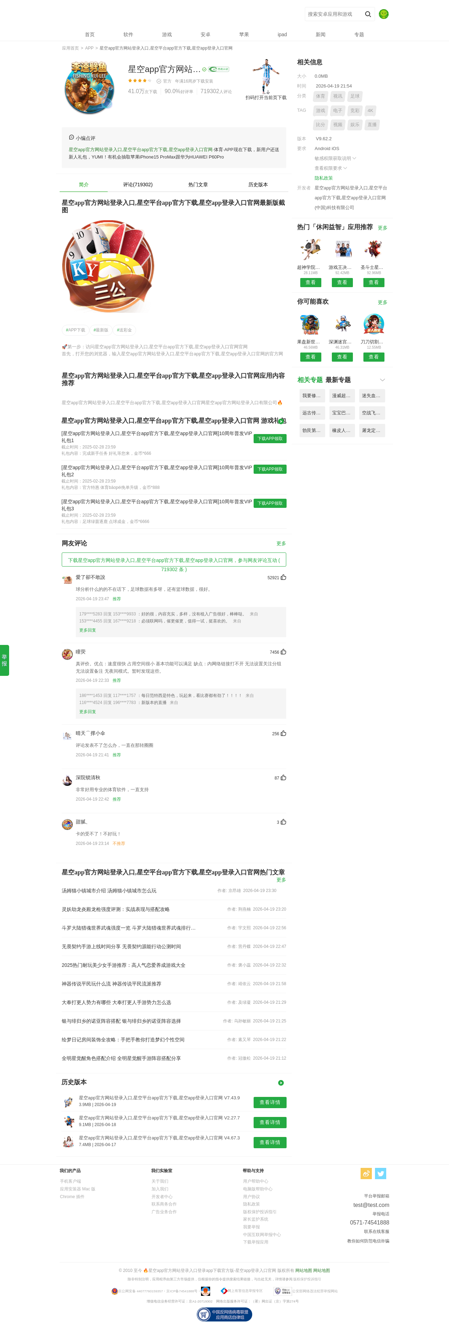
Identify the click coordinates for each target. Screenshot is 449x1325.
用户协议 (251, 1196)
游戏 (320, 110)
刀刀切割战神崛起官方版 (374, 341)
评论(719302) (138, 184)
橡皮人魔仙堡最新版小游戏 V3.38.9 (343, 430)
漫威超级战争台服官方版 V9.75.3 (343, 395)
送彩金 (124, 330)
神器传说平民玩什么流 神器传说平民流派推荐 (111, 984)
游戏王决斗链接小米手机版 (342, 267)
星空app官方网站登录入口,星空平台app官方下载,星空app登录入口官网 (165, 14)
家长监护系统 (255, 1219)
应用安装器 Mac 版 (77, 1189)
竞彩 (355, 110)
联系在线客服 (376, 1231)
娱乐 (355, 124)
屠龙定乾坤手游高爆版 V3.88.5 (373, 430)
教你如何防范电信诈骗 (368, 1241)
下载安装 (204, 81)
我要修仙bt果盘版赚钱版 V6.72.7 (313, 395)
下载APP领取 (270, 438)
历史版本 (258, 184)
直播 (372, 124)
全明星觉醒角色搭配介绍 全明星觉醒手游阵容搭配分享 (121, 1058)
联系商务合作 (164, 1204)
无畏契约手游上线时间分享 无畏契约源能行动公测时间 (121, 946)
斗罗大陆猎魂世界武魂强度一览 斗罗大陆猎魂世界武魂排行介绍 (129, 928)
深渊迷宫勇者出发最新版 (342, 341)
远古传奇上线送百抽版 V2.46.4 (313, 412)
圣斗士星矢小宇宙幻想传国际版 (374, 267)
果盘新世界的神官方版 (310, 341)
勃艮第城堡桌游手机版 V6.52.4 (313, 430)
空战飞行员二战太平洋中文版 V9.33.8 (373, 412)
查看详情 (270, 1102)
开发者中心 (162, 1196)
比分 (320, 124)
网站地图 (303, 1270)
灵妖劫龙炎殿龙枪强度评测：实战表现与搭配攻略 (116, 909)
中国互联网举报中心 (262, 1234)
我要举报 (251, 1226)
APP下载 (75, 330)
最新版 (101, 330)
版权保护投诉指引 (260, 1211)
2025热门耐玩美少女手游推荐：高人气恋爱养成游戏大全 (124, 965)
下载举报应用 (255, 1242)
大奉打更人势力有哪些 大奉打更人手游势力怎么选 (116, 1002)
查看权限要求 (331, 168)
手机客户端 (70, 1181)
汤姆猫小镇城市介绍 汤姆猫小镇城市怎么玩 (109, 890)
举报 (4, 660)
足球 (355, 96)
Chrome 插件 (72, 1196)
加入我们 (160, 1189)
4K (370, 110)
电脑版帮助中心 (258, 1189)
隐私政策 (324, 178)
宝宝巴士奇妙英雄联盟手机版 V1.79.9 (343, 412)
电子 (337, 110)
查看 (311, 282)
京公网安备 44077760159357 (140, 1291)
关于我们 (160, 1181)
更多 (281, 543)
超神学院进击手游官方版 (310, 267)
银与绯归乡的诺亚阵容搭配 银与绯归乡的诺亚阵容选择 (121, 1021)
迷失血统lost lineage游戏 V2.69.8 (373, 395)
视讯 (337, 96)
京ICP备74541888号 (181, 1291)
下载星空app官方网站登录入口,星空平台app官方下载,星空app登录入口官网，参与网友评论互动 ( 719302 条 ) (174, 562)
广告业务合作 (164, 1211)
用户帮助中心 (255, 1181)
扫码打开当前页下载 (266, 97)
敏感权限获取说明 (336, 158)
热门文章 (198, 184)
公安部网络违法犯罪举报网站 (315, 1291)
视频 (337, 124)
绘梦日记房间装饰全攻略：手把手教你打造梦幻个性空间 (123, 1039)
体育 (320, 96)
